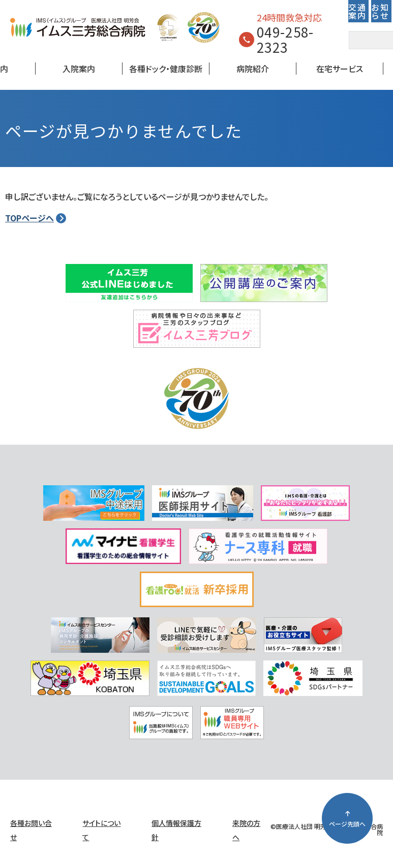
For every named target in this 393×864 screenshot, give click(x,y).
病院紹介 (252, 68)
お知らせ (380, 11)
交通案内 (357, 11)
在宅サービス (339, 68)
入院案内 (79, 68)
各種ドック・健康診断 (165, 68)
